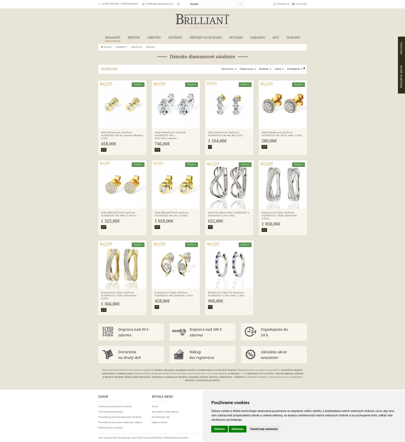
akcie (401, 76)
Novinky (401, 48)
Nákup (212, 354)
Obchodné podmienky (110, 412)
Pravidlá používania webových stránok (120, 417)
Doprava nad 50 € (140, 332)
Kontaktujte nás (161, 417)
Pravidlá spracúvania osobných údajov (120, 422)
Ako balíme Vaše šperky (165, 412)
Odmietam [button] (237, 429)
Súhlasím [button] (219, 429)
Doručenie (140, 354)
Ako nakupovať (107, 438)
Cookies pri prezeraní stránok (115, 406)
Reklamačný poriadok (110, 427)
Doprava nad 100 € (212, 332)
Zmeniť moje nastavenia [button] (264, 429)
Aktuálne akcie (283, 354)
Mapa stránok (159, 422)
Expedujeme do (283, 332)
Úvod (155, 406)
